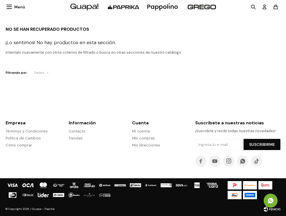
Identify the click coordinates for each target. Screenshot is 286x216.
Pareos (39, 73)
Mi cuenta (141, 131)
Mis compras (143, 138)
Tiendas (76, 138)
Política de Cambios (23, 138)
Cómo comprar (19, 145)
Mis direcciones (146, 145)
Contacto (77, 131)
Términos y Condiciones (27, 131)
